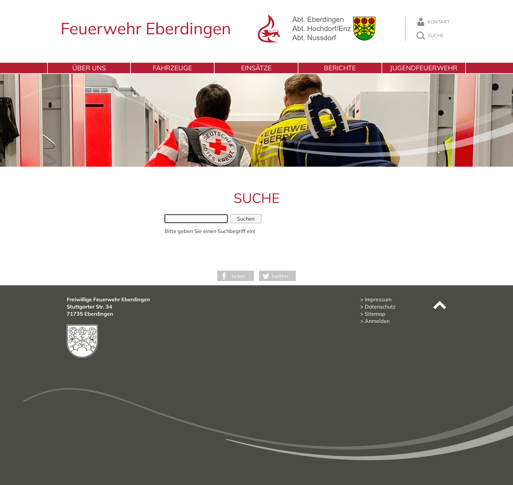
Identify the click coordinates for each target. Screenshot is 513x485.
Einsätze (256, 68)
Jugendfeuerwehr (423, 68)
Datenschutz (380, 306)
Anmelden (377, 321)
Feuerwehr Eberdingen (146, 28)
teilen (238, 276)
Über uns (89, 68)
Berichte (340, 68)
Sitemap (375, 313)
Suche (429, 36)
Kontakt (433, 22)
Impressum (378, 299)
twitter (280, 276)
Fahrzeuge (172, 68)
